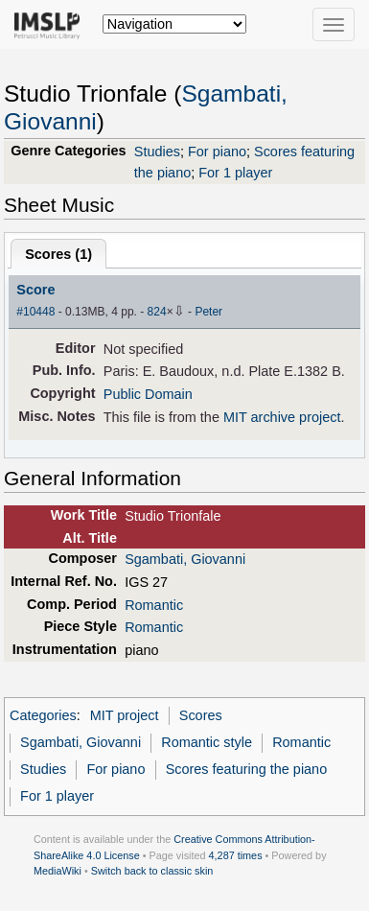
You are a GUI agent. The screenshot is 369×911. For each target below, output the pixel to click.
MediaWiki (57, 870)
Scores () (58, 254)
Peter (208, 311)
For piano (217, 151)
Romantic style (206, 742)
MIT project (124, 715)
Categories (43, 715)
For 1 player (235, 172)
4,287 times (236, 855)
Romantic (154, 605)
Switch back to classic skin (152, 870)
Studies (157, 151)
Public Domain (148, 394)
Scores (200, 715)
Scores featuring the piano (247, 769)
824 (157, 311)
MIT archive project (282, 417)
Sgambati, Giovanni (185, 559)
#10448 (35, 311)
